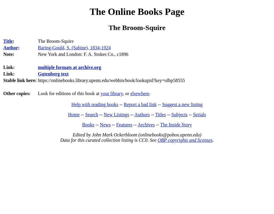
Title (8, 41)
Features (124, 124)
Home (74, 114)
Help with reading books (94, 104)
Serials (199, 114)
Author (10, 47)
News (105, 124)
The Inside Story (176, 124)
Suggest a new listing (182, 104)
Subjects (179, 114)
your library (112, 93)
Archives (146, 124)
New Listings (116, 114)
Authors (142, 114)
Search (91, 114)
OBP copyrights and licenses (185, 140)
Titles (160, 114)
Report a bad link (140, 104)
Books (88, 124)
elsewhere (139, 93)
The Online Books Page (137, 11)
